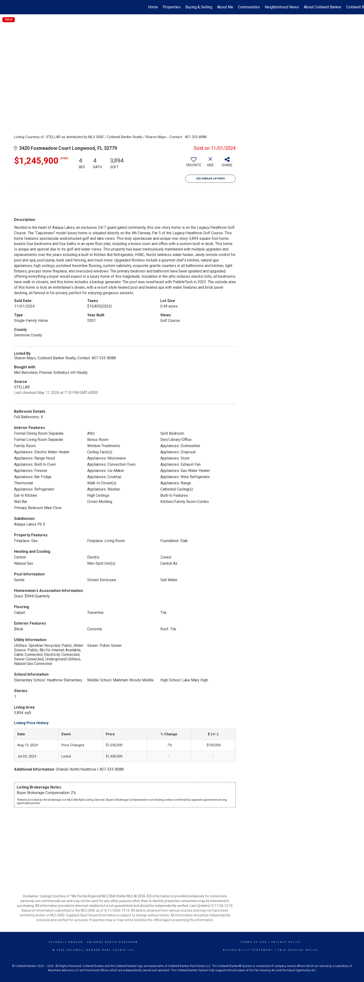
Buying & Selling (198, 7)
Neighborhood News (282, 7)
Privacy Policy (286, 942)
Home (153, 7)
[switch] (193, 164)
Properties (172, 7)
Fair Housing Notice (298, 950)
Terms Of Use (253, 942)
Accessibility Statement (248, 950)
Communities (249, 7)
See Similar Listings (210, 178)
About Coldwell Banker (322, 7)
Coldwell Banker (66, 942)
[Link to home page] (6, 7)
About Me (225, 7)
